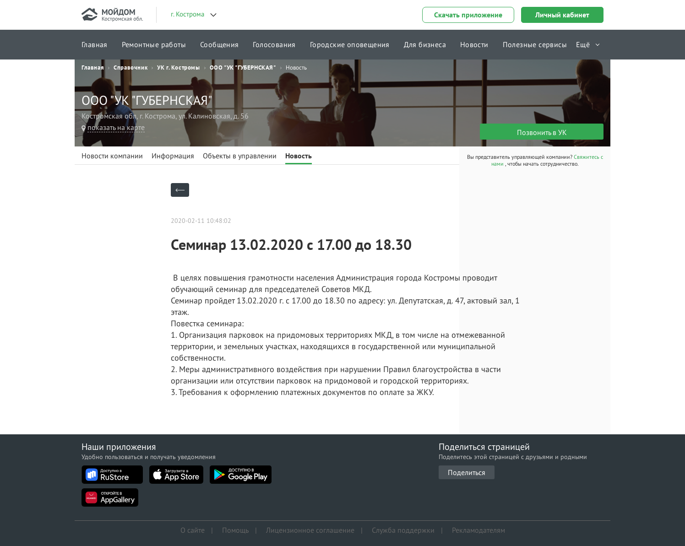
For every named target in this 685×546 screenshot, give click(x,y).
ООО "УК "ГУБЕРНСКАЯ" (243, 68)
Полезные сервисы (535, 44)
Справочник (130, 68)
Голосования (274, 44)
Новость (298, 155)
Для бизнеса (425, 44)
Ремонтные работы (154, 44)
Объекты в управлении (240, 155)
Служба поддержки (403, 530)
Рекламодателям (478, 530)
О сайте (192, 530)
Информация (173, 155)
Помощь (235, 530)
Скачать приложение (468, 14)
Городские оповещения (350, 44)
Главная (95, 44)
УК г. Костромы (178, 68)
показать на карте (116, 127)
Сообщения (219, 44)
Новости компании (112, 155)
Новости (474, 44)
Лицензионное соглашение (310, 530)
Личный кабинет (562, 14)
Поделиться (466, 472)
